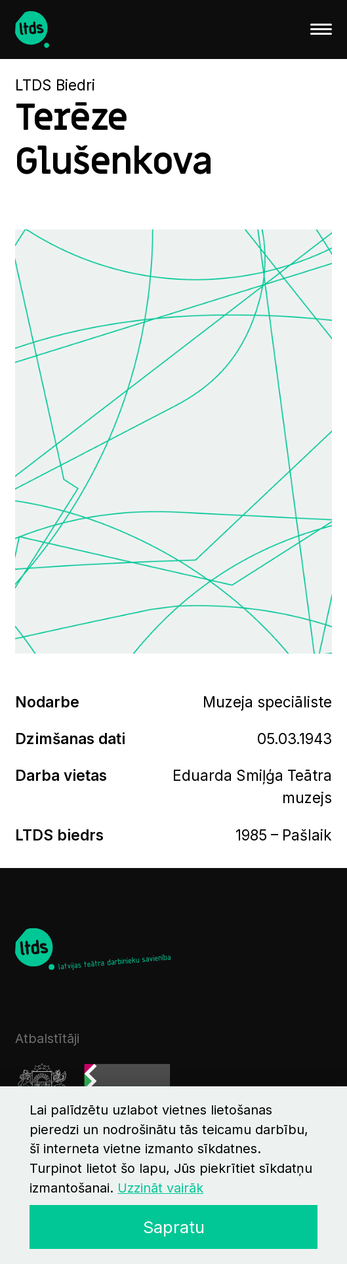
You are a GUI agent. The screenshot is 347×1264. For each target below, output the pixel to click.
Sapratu (174, 1227)
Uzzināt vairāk (160, 1188)
